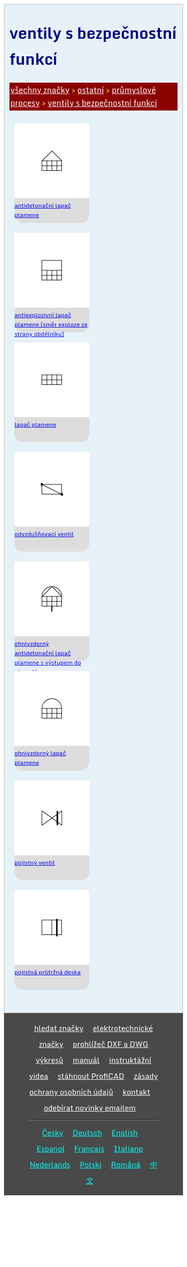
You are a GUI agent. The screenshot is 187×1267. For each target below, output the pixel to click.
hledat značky (58, 1028)
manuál (86, 1060)
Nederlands (49, 1164)
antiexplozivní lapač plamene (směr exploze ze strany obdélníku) (50, 324)
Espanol (50, 1148)
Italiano (128, 1148)
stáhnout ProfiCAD (91, 1076)
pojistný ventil (34, 862)
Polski (90, 1164)
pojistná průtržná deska (47, 972)
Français (89, 1148)
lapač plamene (35, 424)
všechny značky (39, 90)
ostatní (90, 90)
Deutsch (87, 1133)
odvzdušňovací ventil (44, 534)
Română (126, 1164)
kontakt (136, 1092)
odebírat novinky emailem (90, 1108)
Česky (52, 1133)
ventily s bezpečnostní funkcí (102, 103)
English (125, 1133)
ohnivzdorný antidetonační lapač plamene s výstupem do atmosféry (47, 658)
